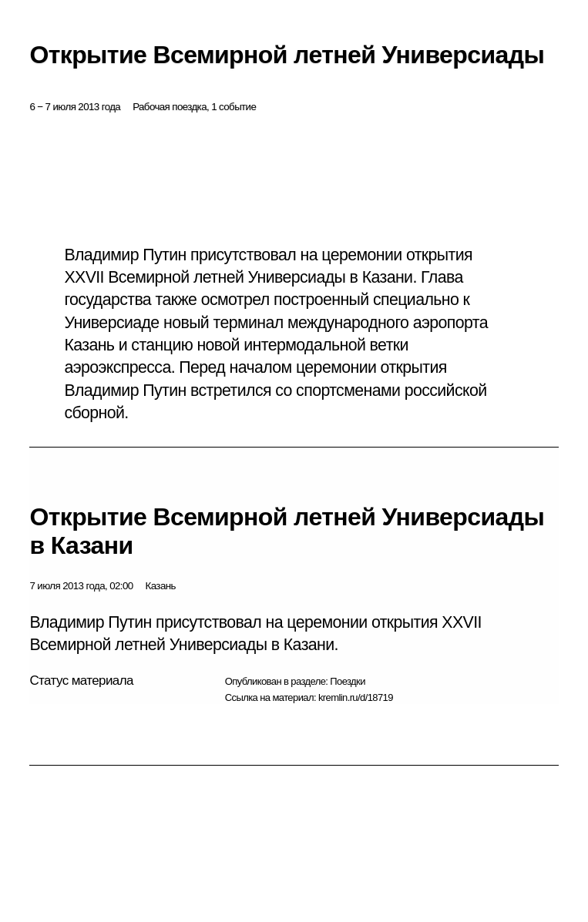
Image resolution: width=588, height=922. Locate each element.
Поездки (347, 681)
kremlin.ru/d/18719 (355, 697)
